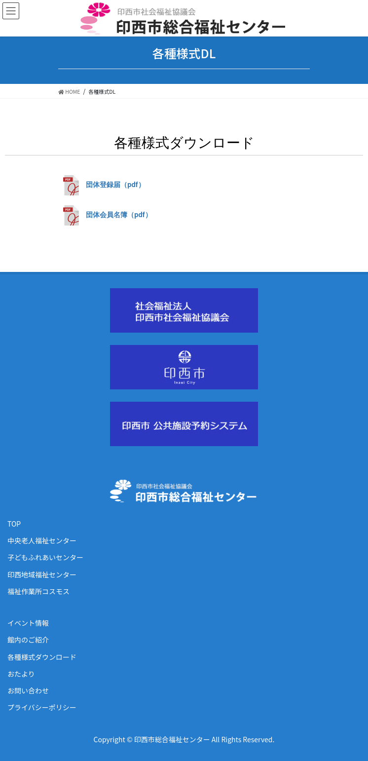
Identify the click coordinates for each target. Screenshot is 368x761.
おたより (21, 674)
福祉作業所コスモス (38, 591)
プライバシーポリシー (41, 707)
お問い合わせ (28, 690)
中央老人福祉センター (41, 540)
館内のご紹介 (28, 640)
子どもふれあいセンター (45, 557)
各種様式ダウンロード (41, 657)
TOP (14, 524)
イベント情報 (28, 623)
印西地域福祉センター (41, 574)
